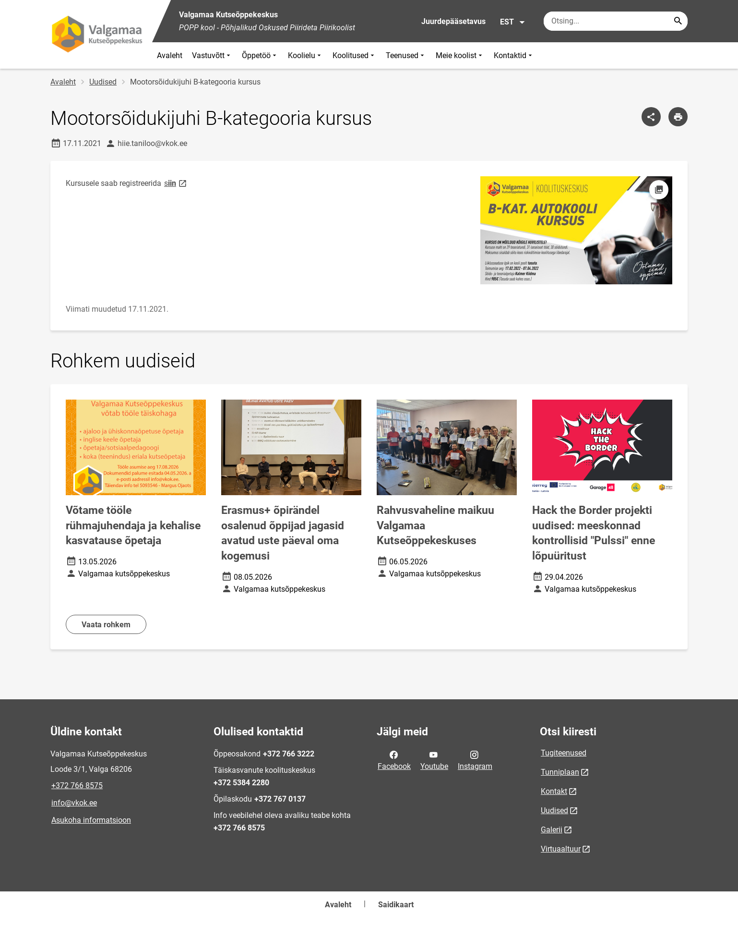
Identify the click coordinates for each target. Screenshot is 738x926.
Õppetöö (260, 55)
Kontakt (554, 791)
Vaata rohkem (106, 624)
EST (512, 22)
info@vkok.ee (74, 802)
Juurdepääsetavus (453, 21)
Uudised (103, 81)
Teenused (406, 55)
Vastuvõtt (212, 55)
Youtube (434, 759)
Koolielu (305, 55)
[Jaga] (651, 116)
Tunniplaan (560, 772)
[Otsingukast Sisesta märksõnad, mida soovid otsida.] (616, 21)
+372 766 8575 (77, 785)
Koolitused (354, 55)
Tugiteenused (563, 752)
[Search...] (678, 21)
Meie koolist (460, 55)
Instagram (475, 759)
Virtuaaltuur (561, 848)
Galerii (551, 829)
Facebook (394, 759)
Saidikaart (396, 904)
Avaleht (169, 55)
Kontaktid (514, 55)
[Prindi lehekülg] (678, 116)
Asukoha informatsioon (91, 820)
